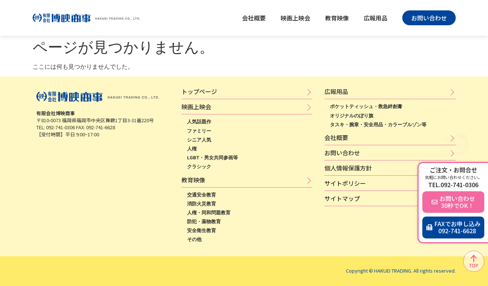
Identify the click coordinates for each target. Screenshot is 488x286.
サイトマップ (342, 198)
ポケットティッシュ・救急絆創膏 (366, 106)
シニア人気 (199, 140)
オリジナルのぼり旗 (351, 115)
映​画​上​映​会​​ (196, 106)
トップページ (199, 91)
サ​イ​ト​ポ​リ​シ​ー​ (345, 183)
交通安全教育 (201, 195)
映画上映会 (295, 17)
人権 (192, 149)
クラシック (199, 166)
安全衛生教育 (201, 230)
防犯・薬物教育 (204, 221)
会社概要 (254, 17)
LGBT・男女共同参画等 (212, 157)
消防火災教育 (201, 204)
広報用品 (375, 17)
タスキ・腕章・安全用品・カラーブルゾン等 (378, 124)
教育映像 (337, 17)
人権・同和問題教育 (208, 212)
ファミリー (199, 131)
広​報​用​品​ (336, 91)
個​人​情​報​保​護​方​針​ (348, 167)
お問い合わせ (342, 152)
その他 (194, 239)
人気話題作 (199, 121)
